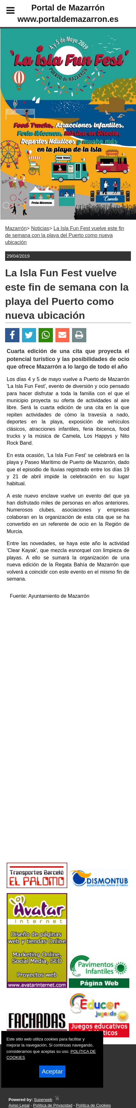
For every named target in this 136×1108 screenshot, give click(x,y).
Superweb (43, 1099)
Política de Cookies (93, 1105)
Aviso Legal (19, 1105)
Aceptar (52, 1071)
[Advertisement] (58, 810)
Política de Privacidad (52, 1105)
